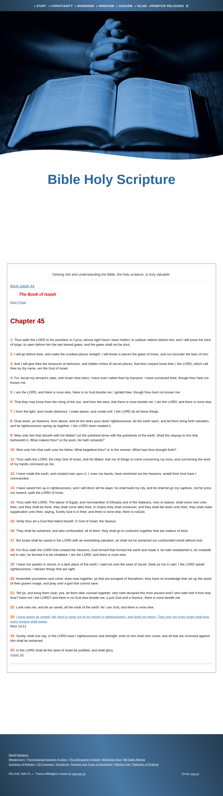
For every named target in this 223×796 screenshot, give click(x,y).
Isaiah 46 (17, 655)
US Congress (45, 764)
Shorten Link (122, 764)
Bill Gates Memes (134, 759)
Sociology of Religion (22, 764)
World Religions (18, 755)
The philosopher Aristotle (84, 759)
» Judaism (124, 6)
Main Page (18, 302)
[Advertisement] (111, 233)
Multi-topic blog (111, 759)
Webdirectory (17, 759)
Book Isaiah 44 (22, 286)
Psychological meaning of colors (47, 759)
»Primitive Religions (166, 6)
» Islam (140, 6)
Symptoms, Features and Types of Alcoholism (84, 764)
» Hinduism (105, 6)
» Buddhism (84, 6)
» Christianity (60, 6)
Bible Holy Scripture (111, 179)
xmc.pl (195, 773)
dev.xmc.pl (78, 773)
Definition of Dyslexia (146, 764)
